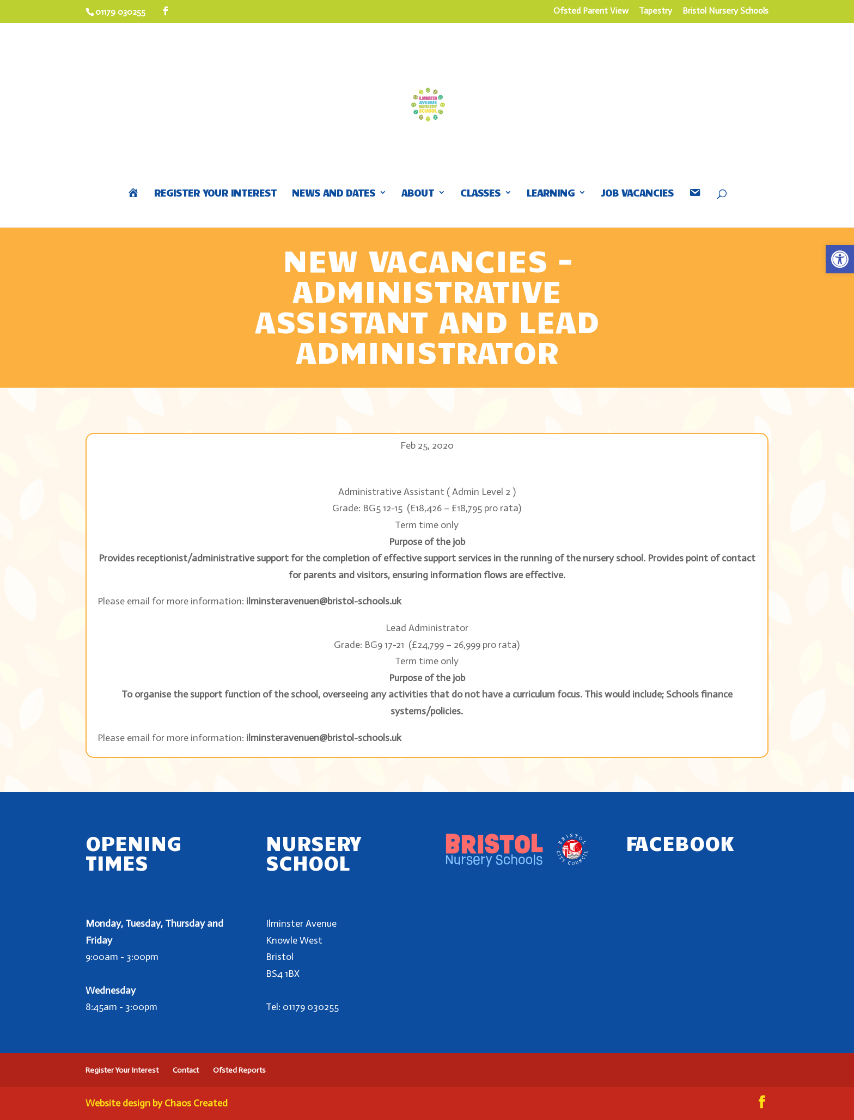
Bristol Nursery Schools (725, 11)
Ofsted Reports (239, 1070)
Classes (480, 193)
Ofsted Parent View (591, 11)
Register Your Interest (215, 193)
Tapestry (655, 11)
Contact (186, 1070)
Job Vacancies (637, 193)
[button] (840, 259)
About (417, 193)
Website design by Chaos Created (157, 1103)
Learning (551, 193)
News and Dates (333, 193)
